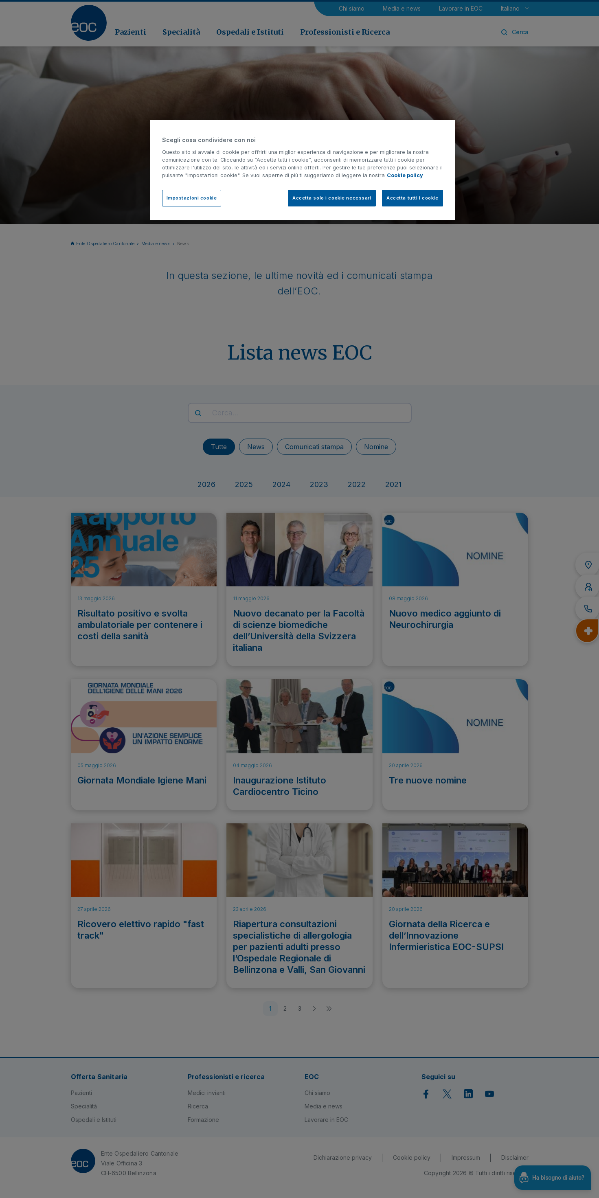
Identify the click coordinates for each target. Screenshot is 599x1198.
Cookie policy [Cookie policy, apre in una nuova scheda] (405, 175)
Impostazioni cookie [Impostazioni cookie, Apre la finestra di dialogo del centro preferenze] (192, 198)
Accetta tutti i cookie (412, 198)
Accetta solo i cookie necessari (331, 198)
